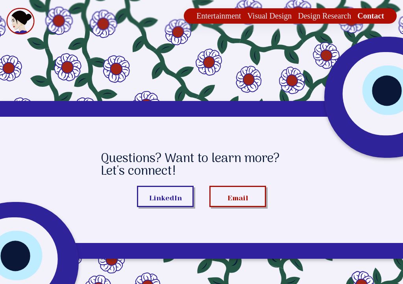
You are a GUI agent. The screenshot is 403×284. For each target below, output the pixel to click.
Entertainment (218, 15)
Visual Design (270, 15)
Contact (370, 15)
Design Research (324, 15)
